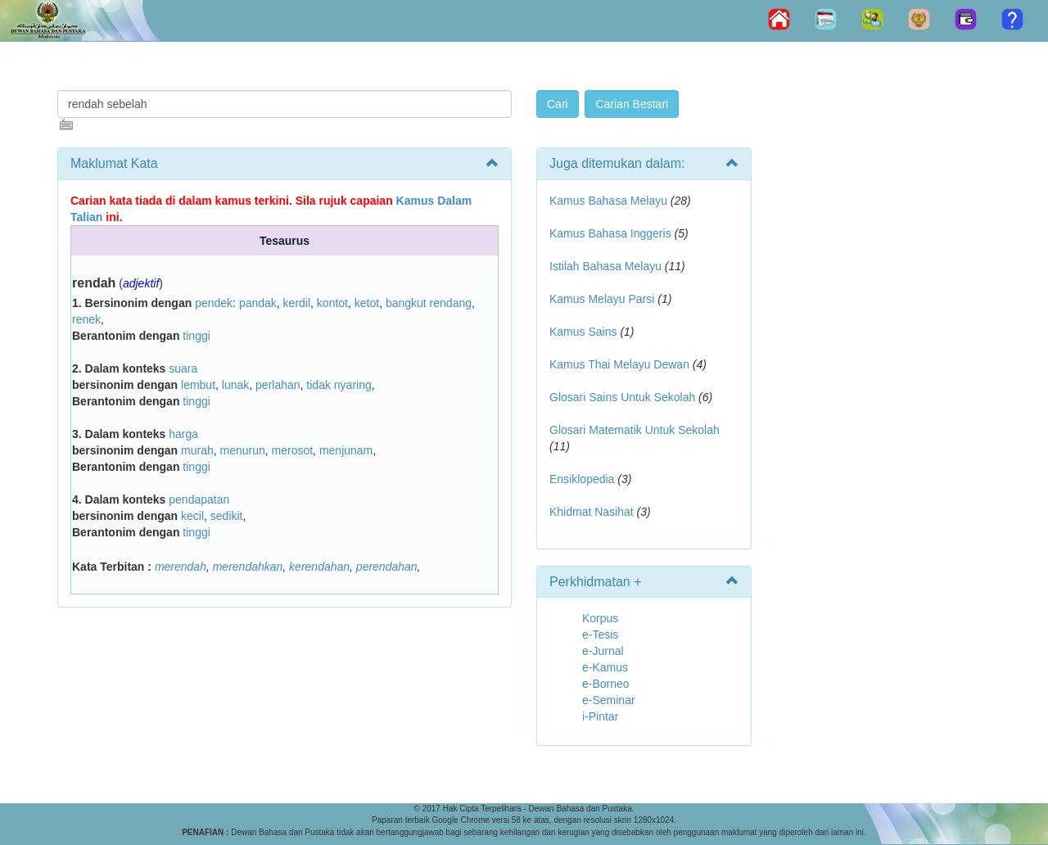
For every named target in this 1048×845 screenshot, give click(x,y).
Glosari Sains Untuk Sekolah (622, 397)
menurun (241, 450)
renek (86, 319)
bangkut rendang (429, 303)
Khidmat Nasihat (591, 511)
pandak (258, 303)
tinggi (196, 335)
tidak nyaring (338, 384)
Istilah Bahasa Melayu (605, 266)
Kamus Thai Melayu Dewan (619, 364)
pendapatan (199, 499)
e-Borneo (606, 683)
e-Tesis (600, 634)
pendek (214, 303)
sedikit (226, 515)
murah (197, 450)
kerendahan (319, 566)
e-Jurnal (603, 650)
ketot (367, 303)
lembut (198, 384)
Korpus (600, 618)
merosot (293, 450)
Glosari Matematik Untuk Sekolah (634, 429)
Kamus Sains (583, 331)
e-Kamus (605, 667)
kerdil (296, 303)
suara (183, 368)
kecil (192, 515)
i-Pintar (600, 716)
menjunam (346, 450)
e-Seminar (608, 700)
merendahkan (248, 566)
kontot (332, 303)
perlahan (277, 384)
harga (183, 434)
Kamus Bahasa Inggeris (610, 233)
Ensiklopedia (581, 479)
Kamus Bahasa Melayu (610, 200)
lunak (235, 384)
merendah (180, 566)
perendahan (387, 566)
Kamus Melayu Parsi (601, 298)
